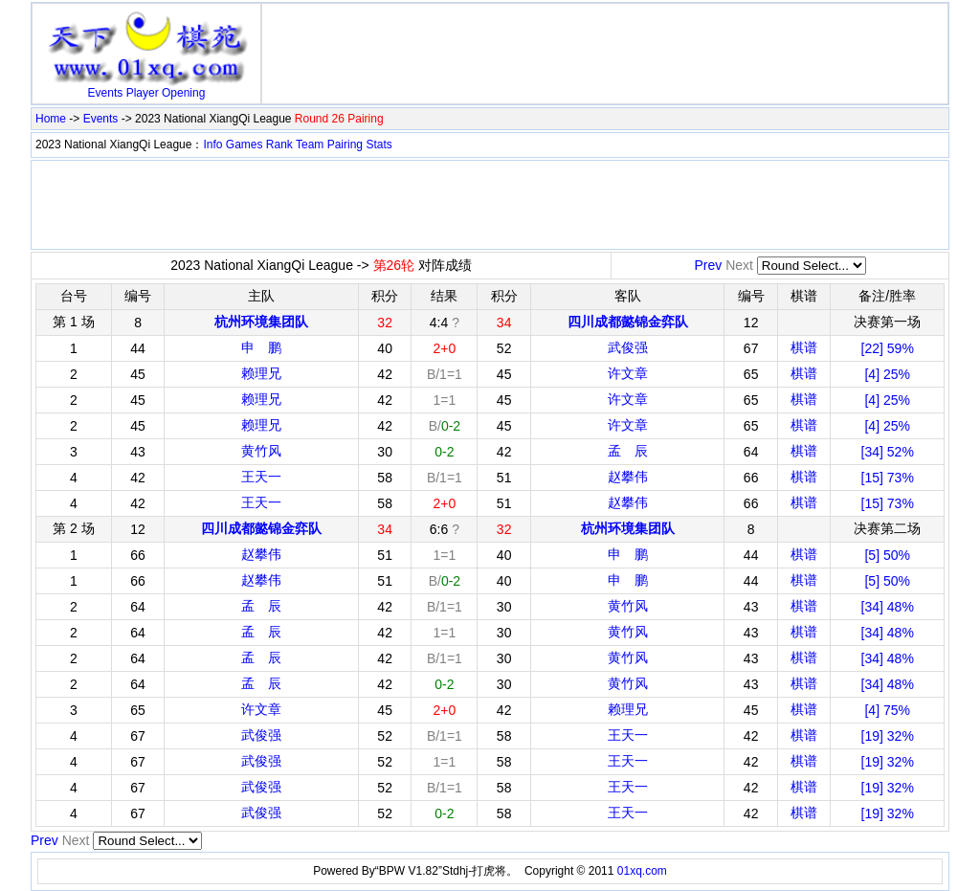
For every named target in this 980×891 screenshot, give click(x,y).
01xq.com (642, 871)
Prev (708, 265)
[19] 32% (887, 736)
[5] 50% (886, 555)
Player (142, 93)
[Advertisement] (605, 36)
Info (212, 144)
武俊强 (628, 347)
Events (105, 93)
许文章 (628, 373)
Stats (378, 144)
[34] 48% (887, 606)
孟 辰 (628, 450)
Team (309, 144)
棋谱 (804, 347)
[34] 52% (887, 451)
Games (244, 144)
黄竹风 (261, 450)
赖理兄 (261, 373)
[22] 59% (887, 348)
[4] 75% (886, 710)
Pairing (345, 144)
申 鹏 (261, 347)
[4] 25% (886, 374)
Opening (183, 93)
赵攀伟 (628, 476)
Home (50, 118)
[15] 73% (887, 477)
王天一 (261, 476)
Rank (279, 144)
